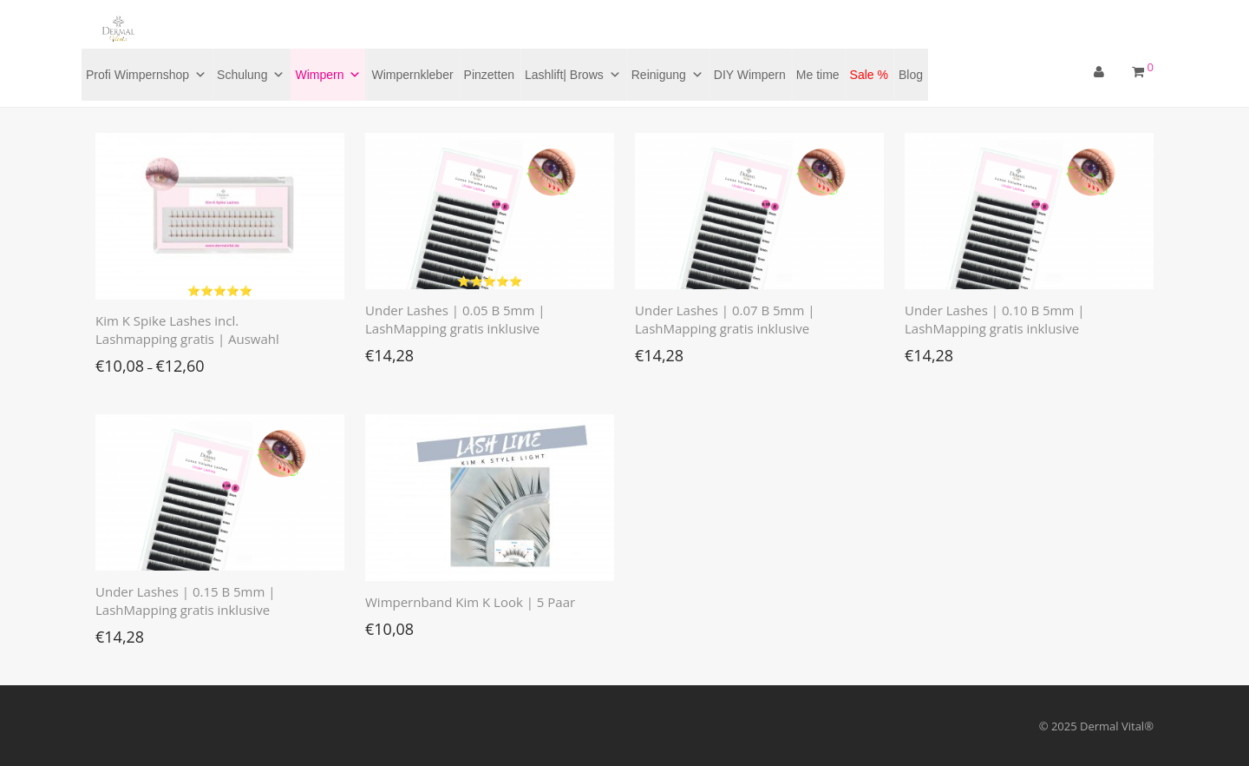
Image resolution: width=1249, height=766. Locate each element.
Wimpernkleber (412, 75)
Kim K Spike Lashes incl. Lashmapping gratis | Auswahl (187, 329)
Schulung (250, 75)
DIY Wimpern (750, 75)
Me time (818, 75)
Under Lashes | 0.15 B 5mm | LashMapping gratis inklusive (185, 600)
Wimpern (328, 75)
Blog (911, 75)
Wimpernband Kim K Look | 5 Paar (470, 602)
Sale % (869, 75)
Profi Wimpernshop (146, 75)
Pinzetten (489, 75)
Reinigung (667, 75)
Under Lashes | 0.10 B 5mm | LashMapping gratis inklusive (995, 319)
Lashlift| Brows (573, 75)
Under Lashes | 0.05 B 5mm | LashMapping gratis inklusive (455, 319)
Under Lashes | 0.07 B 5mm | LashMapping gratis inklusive (725, 319)
